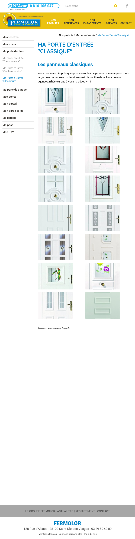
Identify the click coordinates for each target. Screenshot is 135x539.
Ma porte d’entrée (85, 35)
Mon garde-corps (12, 110)
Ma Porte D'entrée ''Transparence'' (13, 60)
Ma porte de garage (14, 89)
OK (116, 6)
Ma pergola (9, 117)
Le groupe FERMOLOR (40, 511)
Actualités (65, 511)
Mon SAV (8, 132)
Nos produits (66, 35)
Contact (103, 511)
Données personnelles (70, 533)
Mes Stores (9, 96)
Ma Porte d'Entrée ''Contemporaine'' (12, 69)
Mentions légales (47, 533)
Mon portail (9, 103)
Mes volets (9, 44)
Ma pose (7, 125)
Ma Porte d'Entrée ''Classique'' (113, 35)
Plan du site (90, 533)
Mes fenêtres (10, 37)
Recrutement (85, 511)
